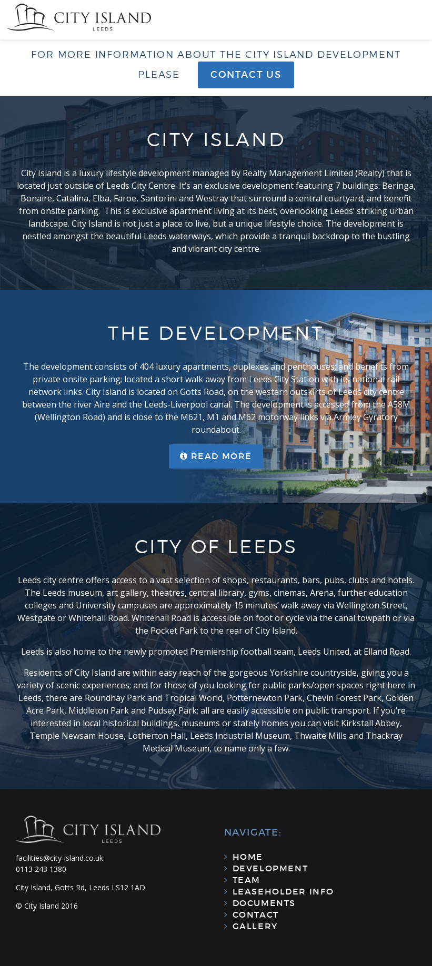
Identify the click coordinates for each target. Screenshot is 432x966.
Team (246, 880)
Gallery (255, 926)
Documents (264, 903)
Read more (221, 456)
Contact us (246, 74)
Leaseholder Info (283, 891)
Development (270, 868)
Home (248, 856)
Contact (256, 914)
